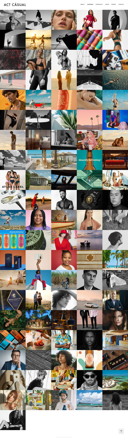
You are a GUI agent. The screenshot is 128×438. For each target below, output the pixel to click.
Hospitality (99, 4)
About (82, 4)
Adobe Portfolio (67, 437)
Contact (121, 4)
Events (113, 4)
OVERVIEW (90, 4)
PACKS (107, 4)
